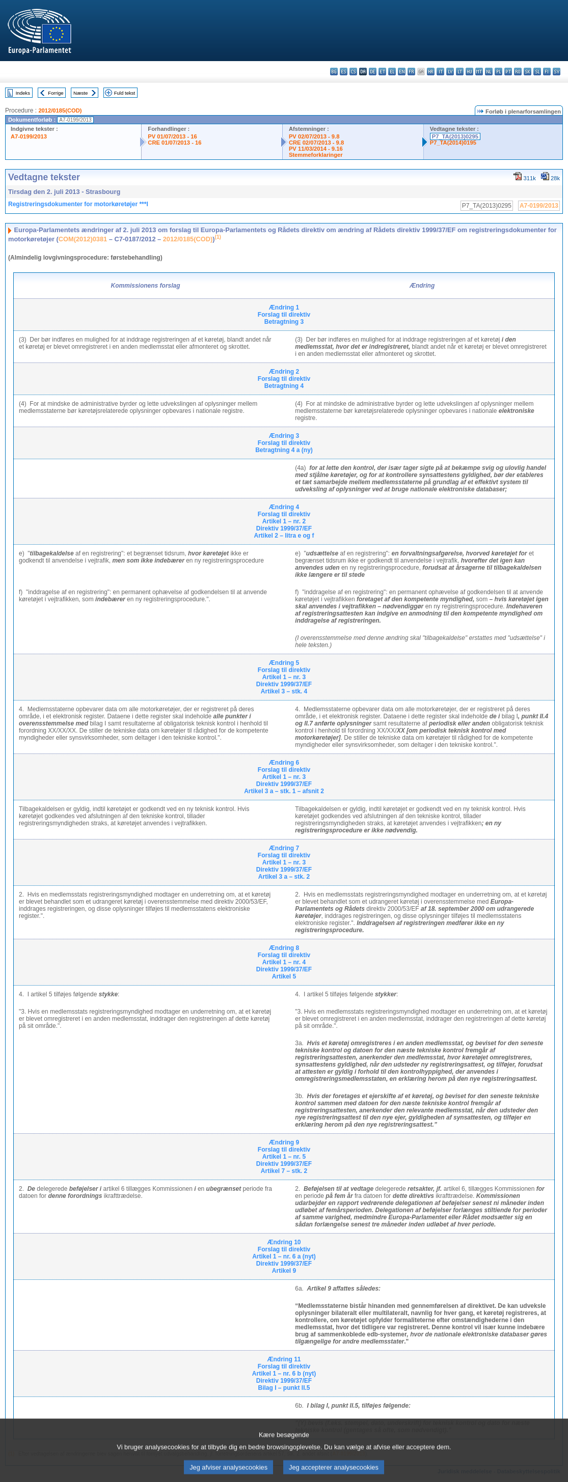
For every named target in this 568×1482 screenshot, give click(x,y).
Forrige (55, 93)
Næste (80, 93)
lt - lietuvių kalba (460, 71)
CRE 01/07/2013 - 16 (174, 142)
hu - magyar (469, 71)
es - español (343, 71)
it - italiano (440, 71)
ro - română (518, 71)
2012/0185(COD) (60, 110)
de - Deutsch (372, 71)
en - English (401, 71)
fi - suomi (547, 71)
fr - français (411, 71)
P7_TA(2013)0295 (455, 136)
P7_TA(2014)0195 (453, 142)
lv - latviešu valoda (450, 71)
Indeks (23, 93)
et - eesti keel (382, 71)
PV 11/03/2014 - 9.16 (316, 149)
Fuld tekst (125, 93)
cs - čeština (353, 71)
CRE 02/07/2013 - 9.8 (316, 142)
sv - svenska (556, 71)
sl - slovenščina (537, 71)
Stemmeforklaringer (316, 155)
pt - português (508, 71)
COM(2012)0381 (83, 239)
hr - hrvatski (431, 71)
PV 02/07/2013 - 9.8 (314, 136)
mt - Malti (479, 71)
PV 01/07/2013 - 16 (172, 136)
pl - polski (498, 71)
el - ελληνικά (392, 71)
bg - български (334, 71)
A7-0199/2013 (29, 136)
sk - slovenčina (527, 71)
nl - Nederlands (489, 71)
